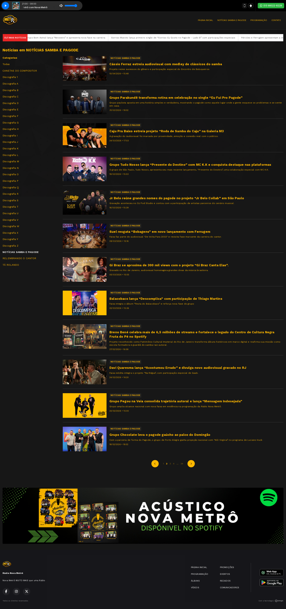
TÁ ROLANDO (11, 264)
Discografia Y (10, 239)
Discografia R (10, 193)
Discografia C (10, 96)
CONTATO (276, 20)
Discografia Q (11, 187)
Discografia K (10, 148)
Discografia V (10, 219)
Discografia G (11, 122)
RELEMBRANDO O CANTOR (19, 258)
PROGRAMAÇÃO (258, 20)
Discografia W (11, 226)
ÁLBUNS (195, 580)
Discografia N (11, 167)
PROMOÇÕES (227, 567)
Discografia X (10, 232)
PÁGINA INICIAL (205, 20)
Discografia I (10, 135)
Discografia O (11, 174)
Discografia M (11, 161)
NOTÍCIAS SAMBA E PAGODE (231, 20)
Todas (6, 64)
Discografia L (10, 155)
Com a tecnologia (270, 601)
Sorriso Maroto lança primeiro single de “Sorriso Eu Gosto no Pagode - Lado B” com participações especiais (185, 37)
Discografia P (10, 180)
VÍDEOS (195, 587)
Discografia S (10, 200)
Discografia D (11, 103)
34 (182, 463)
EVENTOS (225, 574)
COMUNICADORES (229, 587)
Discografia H (11, 128)
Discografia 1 (10, 77)
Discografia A (10, 83)
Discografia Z (10, 245)
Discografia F (10, 116)
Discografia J (10, 141)
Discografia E (10, 109)
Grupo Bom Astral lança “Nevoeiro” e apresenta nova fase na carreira (77, 37)
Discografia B (10, 90)
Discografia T (10, 206)
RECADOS (225, 580)
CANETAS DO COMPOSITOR (20, 70)
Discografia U (10, 213)
